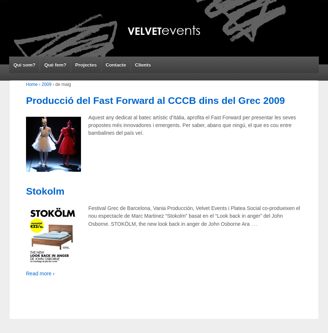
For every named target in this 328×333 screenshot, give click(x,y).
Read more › (40, 273)
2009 (47, 84)
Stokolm (45, 191)
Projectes (86, 65)
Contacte (116, 65)
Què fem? (55, 65)
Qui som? (25, 65)
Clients (143, 65)
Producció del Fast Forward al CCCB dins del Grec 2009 (155, 100)
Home (32, 84)
